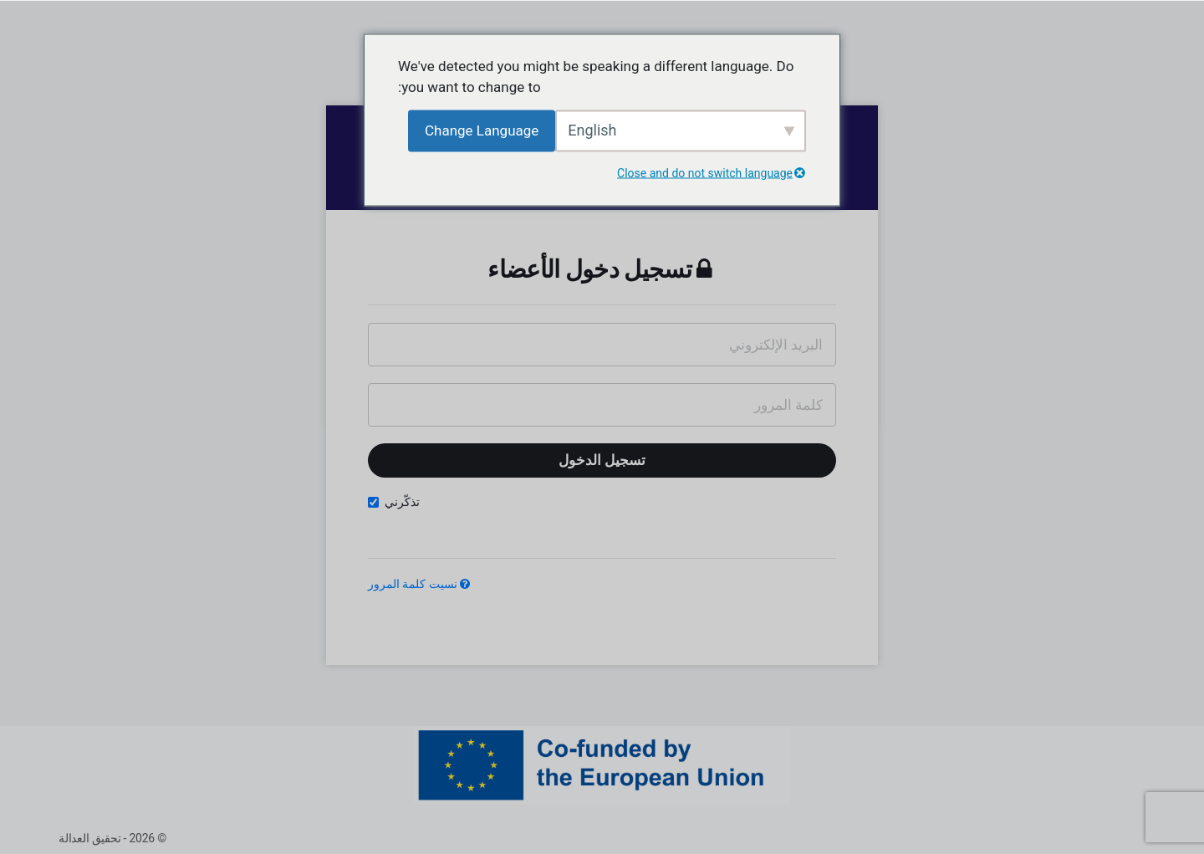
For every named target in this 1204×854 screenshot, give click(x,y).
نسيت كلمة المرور (419, 584)
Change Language (481, 129)
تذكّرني (394, 502)
